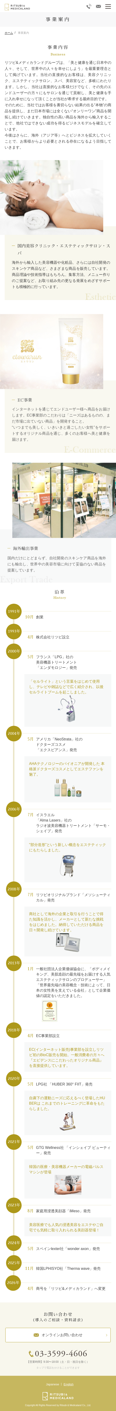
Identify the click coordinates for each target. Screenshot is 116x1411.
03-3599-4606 (61, 1354)
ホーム (9, 32)
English (69, 1384)
